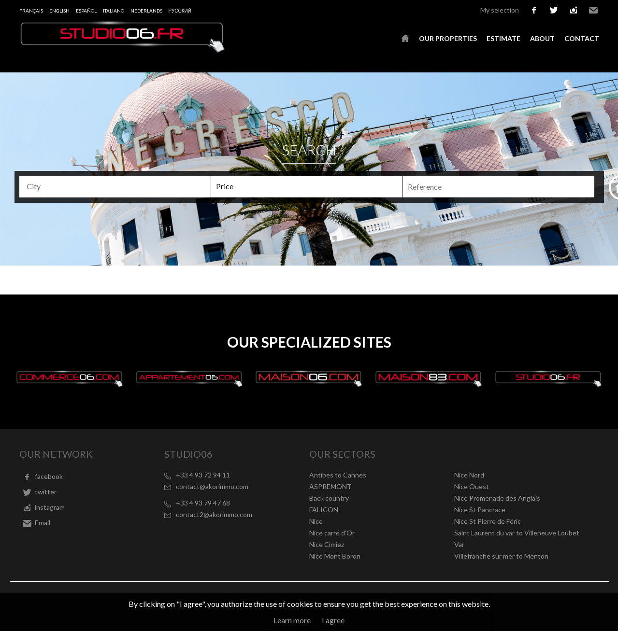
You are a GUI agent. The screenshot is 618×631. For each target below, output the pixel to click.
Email (593, 10)
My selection (499, 10)
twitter (553, 10)
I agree (333, 620)
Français (31, 11)
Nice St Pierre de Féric (487, 521)
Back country (329, 498)
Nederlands (146, 11)
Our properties (448, 38)
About (542, 38)
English (59, 11)
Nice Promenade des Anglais (497, 498)
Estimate (503, 38)
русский (180, 11)
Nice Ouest (471, 486)
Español (86, 11)
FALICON (323, 509)
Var (459, 544)
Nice (316, 521)
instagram (573, 10)
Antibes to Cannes (337, 475)
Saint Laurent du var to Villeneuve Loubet (516, 533)
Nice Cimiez (326, 544)
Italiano (113, 11)
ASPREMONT (330, 486)
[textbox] (116, 186)
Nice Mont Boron (334, 556)
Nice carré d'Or (332, 533)
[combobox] (115, 186)
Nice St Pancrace (479, 509)
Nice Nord (469, 475)
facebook (534, 10)
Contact (581, 38)
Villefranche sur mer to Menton (501, 556)
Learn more (292, 620)
